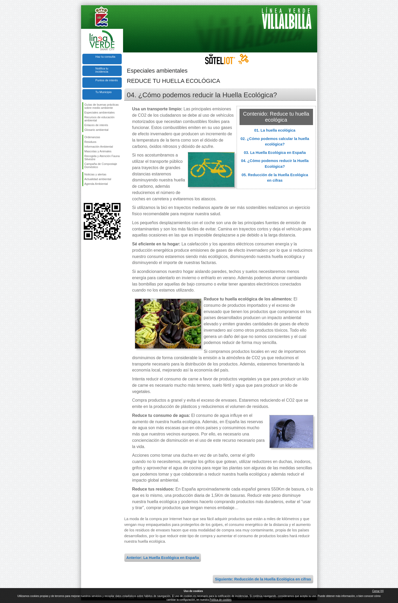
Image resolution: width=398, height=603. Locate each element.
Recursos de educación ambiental (99, 119)
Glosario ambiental (96, 129)
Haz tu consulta (105, 56)
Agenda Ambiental (96, 183)
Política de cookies (220, 599)
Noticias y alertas (95, 174)
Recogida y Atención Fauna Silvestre (102, 157)
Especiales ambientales (99, 112)
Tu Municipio (103, 92)
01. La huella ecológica (274, 130)
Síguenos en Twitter (94, 194)
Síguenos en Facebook (85, 194)
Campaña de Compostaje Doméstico (100, 165)
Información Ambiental (98, 146)
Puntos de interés (106, 80)
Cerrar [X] (378, 591)
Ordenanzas (92, 137)
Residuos (90, 141)
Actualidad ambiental (97, 179)
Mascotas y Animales (98, 151)
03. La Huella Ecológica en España (275, 152)
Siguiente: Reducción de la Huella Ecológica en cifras (263, 579)
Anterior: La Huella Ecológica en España (162, 558)
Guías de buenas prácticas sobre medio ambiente (101, 106)
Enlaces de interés (96, 125)
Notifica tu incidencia (101, 70)
